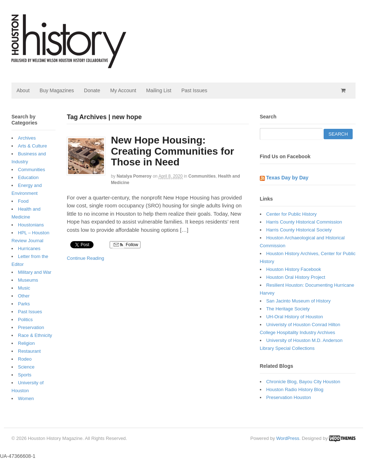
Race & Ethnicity (35, 335)
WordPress (287, 438)
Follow (125, 245)
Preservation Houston (288, 397)
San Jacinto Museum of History (298, 301)
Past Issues (194, 90)
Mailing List (158, 90)
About (23, 90)
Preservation (31, 327)
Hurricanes (29, 248)
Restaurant (29, 351)
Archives (27, 138)
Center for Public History (291, 214)
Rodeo (25, 359)
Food (23, 201)
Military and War (34, 272)
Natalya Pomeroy (133, 176)
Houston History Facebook (293, 269)
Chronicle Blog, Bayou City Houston (303, 381)
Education (28, 177)
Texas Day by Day (287, 177)
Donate (92, 90)
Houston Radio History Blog (295, 389)
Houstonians (31, 224)
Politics (25, 319)
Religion (26, 343)
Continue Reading (85, 258)
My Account (123, 90)
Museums (28, 280)
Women (26, 398)
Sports (25, 374)
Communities (202, 176)
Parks (24, 303)
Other (24, 296)
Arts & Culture (32, 146)
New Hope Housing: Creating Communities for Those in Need (172, 151)
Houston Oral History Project (295, 277)
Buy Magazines (57, 90)
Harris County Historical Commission (304, 222)
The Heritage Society (288, 308)
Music (24, 288)
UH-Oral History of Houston (294, 316)
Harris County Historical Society (299, 230)
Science (26, 367)
